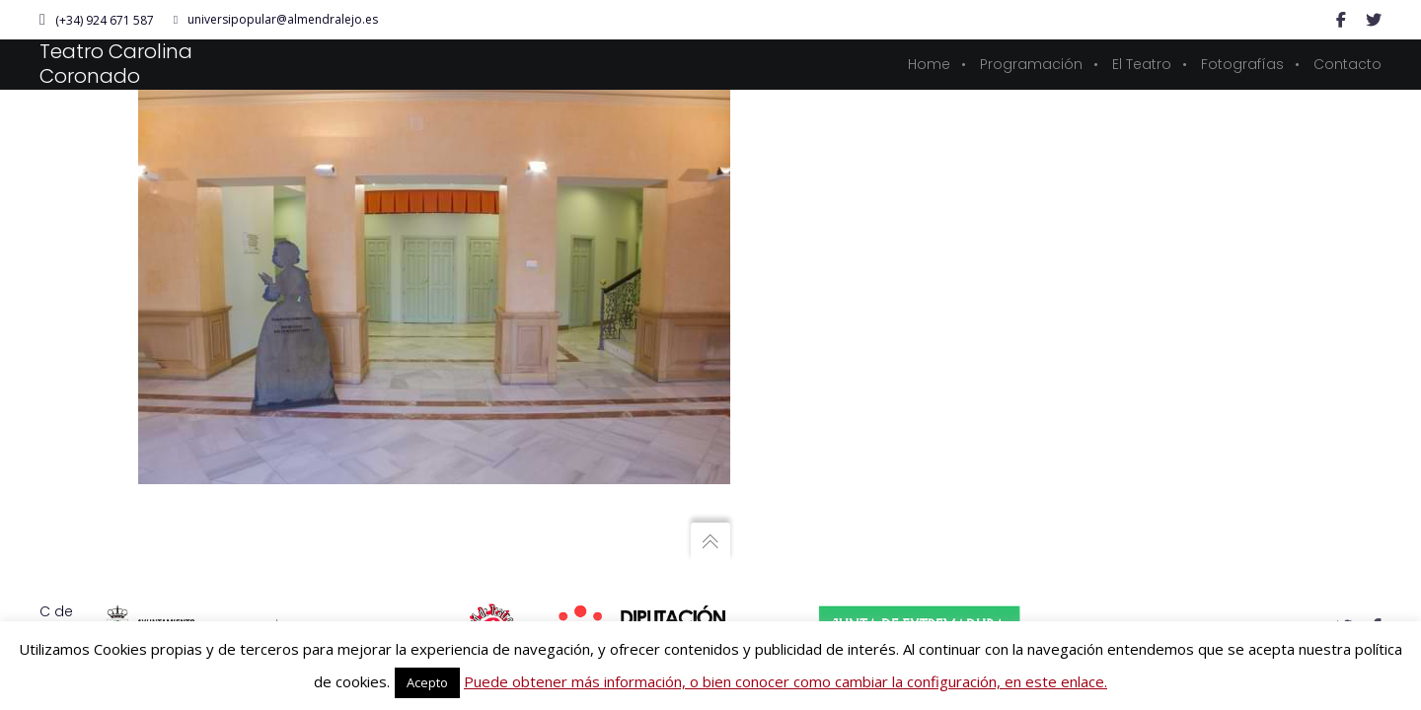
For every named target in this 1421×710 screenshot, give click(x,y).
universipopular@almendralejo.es (276, 19)
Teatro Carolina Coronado (115, 63)
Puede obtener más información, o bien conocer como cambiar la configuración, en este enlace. (785, 681)
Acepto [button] (427, 682)
